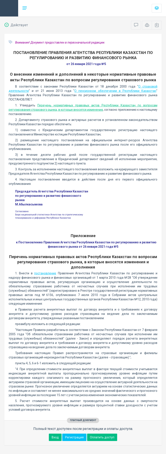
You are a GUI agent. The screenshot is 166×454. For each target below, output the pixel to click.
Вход (55, 437)
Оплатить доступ (102, 437)
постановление (45, 273)
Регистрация (74, 437)
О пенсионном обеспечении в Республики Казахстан (115, 91)
